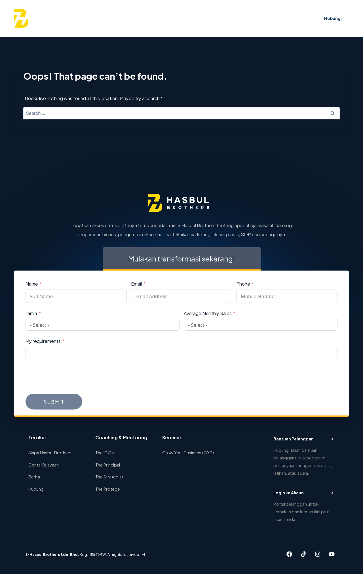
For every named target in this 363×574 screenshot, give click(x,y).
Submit (54, 401)
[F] (143, 554)
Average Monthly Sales (208, 313)
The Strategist (109, 476)
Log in (304, 18)
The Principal (107, 464)
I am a (31, 313)
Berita (34, 476)
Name (32, 283)
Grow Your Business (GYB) (188, 452)
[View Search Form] (287, 18)
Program (156, 18)
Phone (243, 283)
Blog (241, 18)
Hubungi (333, 17)
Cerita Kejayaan (212, 18)
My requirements (43, 341)
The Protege (107, 488)
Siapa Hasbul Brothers (49, 452)
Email (136, 283)
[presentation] (69, 377)
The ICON (104, 452)
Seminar (180, 18)
